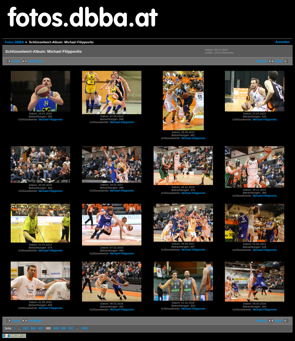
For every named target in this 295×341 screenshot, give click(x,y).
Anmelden (282, 42)
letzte (279, 61)
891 (71, 328)
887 (40, 328)
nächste (261, 61)
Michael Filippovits (51, 119)
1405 (84, 328)
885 (25, 328)
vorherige (35, 61)
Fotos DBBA (14, 42)
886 (33, 328)
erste (16, 61)
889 (56, 328)
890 (63, 328)
